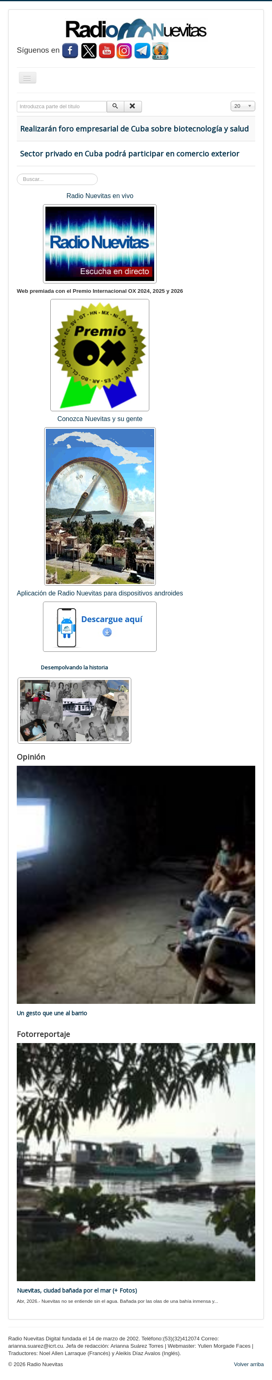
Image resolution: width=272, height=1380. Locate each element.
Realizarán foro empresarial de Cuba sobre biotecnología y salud (134, 129)
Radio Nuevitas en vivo (99, 195)
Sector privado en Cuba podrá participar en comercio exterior (129, 153)
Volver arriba (249, 1364)
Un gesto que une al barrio (52, 1013)
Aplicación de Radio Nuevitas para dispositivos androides (100, 593)
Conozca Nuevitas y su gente (99, 418)
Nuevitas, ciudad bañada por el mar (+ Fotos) (77, 1290)
